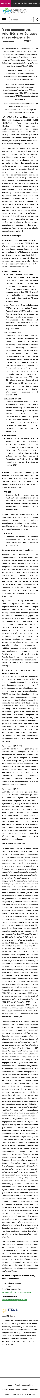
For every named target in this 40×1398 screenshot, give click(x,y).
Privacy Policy (30, 1394)
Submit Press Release (11, 1390)
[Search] (18, 19)
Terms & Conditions (30, 1390)
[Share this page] (36, 20)
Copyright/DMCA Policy (13, 1394)
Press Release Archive (24, 1385)
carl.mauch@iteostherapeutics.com (16, 1292)
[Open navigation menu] (4, 20)
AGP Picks (5, 3)
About (10, 1385)
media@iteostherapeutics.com (14, 1300)
